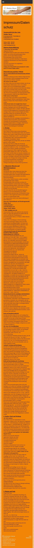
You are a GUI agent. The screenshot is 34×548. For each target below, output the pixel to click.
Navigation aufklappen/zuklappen (17, 1)
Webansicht (28, 537)
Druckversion (7, 536)
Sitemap (13, 536)
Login (30, 536)
